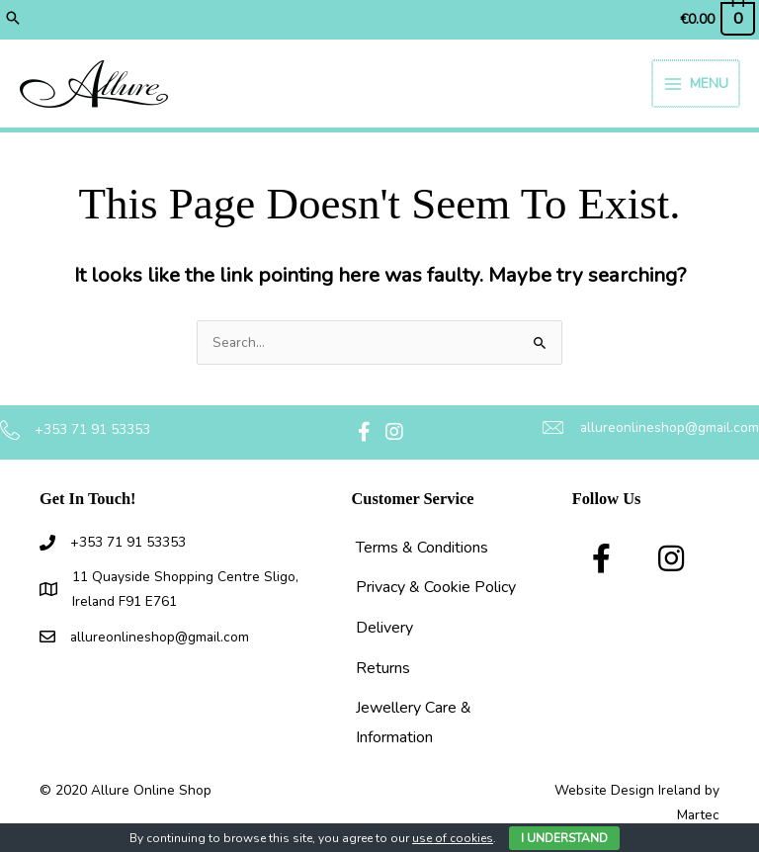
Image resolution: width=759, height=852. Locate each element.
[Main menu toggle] (696, 83)
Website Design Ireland (627, 790)
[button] (13, 20)
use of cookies (452, 838)
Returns (383, 668)
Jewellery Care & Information (413, 722)
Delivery (384, 628)
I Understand (564, 838)
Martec (698, 815)
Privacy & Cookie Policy (436, 587)
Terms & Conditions (422, 547)
